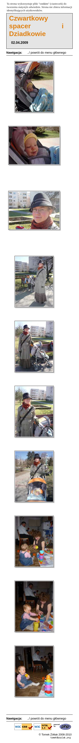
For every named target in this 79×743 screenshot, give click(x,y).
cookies (44, 3)
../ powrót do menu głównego (46, 52)
